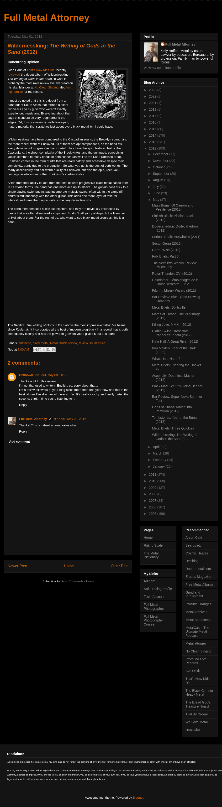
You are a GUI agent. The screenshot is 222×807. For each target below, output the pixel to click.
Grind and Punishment (194, 594)
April (156, 447)
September (161, 174)
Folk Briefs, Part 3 (165, 256)
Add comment (19, 441)
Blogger (138, 797)
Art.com (149, 581)
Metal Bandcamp (198, 620)
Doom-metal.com (198, 569)
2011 (153, 474)
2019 (153, 109)
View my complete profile (162, 68)
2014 (153, 135)
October (159, 167)
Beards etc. (193, 545)
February (160, 460)
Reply (23, 405)
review (83, 343)
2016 (153, 122)
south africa (98, 343)
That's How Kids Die (41, 70)
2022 (153, 96)
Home (69, 566)
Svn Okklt (192, 671)
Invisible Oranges (198, 604)
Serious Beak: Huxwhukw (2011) (176, 237)
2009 (153, 488)
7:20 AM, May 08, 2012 (51, 375)
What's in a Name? (166, 359)
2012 (153, 148)
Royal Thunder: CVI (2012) (172, 273)
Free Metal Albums (199, 584)
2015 (153, 129)
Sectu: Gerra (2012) (167, 243)
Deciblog (191, 561)
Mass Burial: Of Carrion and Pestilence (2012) (172, 207)
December (161, 154)
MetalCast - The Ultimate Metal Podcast (197, 632)
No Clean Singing (46, 87)
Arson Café (193, 537)
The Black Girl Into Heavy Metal (199, 693)
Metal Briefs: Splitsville (168, 307)
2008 (153, 494)
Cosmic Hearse (196, 553)
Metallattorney (195, 643)
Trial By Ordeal (196, 714)
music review (68, 343)
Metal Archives (196, 612)
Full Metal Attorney (47, 17)
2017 (153, 116)
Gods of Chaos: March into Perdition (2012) (172, 409)
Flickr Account (154, 597)
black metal (40, 343)
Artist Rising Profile (158, 589)
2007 (153, 500)
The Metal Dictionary (151, 555)
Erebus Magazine (198, 577)
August (158, 180)
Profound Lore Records (196, 661)
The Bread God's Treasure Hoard (198, 704)
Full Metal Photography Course (153, 620)
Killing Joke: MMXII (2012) (171, 324)
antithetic (25, 343)
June (157, 193)
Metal (54, 343)
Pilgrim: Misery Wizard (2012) (174, 290)
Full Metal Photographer (154, 606)
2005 (153, 514)
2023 (153, 90)
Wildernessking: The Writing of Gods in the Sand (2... (174, 437)
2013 (153, 142)
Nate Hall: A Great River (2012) (175, 341)
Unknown (26, 375)
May (156, 200)
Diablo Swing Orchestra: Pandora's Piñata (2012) (172, 333)
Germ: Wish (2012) (166, 250)
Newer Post (17, 566)
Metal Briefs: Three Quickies (173, 428)
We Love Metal (196, 722)
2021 (153, 103)
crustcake (192, 730)
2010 (153, 481)
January (159, 466)
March (158, 453)
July (156, 187)
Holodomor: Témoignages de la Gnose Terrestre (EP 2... (175, 282)
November (161, 161)
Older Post (119, 566)
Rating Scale (153, 545)
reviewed (14, 74)
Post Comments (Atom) (77, 581)
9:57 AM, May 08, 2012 (70, 419)
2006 (153, 507)
